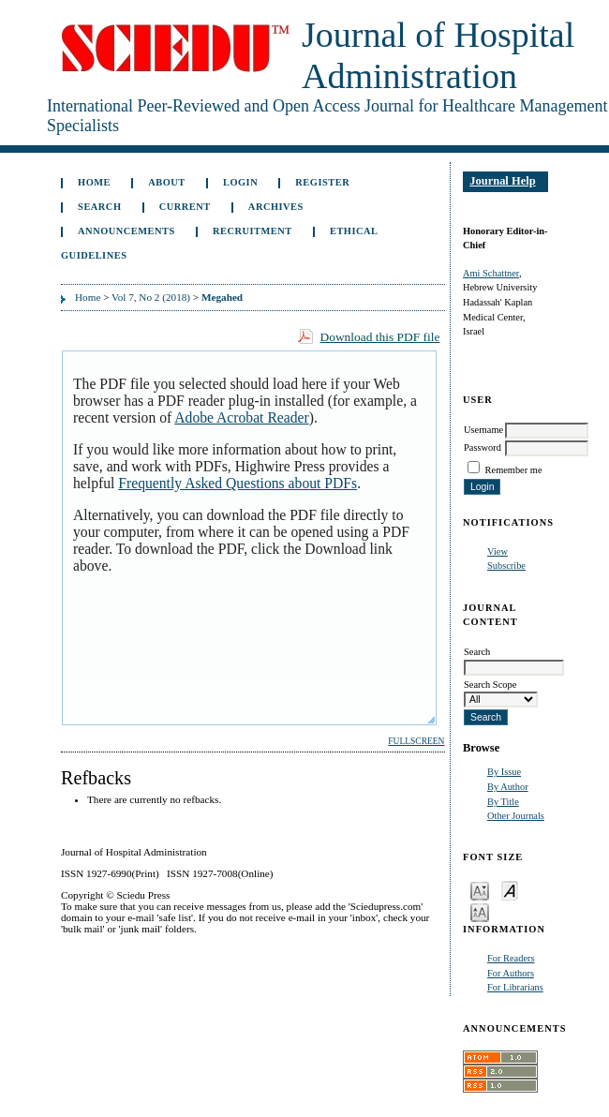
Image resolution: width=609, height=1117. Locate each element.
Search (99, 206)
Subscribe (506, 565)
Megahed (222, 297)
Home (94, 182)
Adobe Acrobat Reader (241, 417)
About (167, 182)
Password (482, 447)
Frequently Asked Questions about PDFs (237, 483)
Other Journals (515, 816)
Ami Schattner (491, 273)
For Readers (511, 958)
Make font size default (509, 890)
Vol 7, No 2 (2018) (150, 297)
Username (483, 429)
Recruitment (252, 231)
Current (185, 206)
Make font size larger (479, 911)
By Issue (504, 772)
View (497, 551)
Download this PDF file (379, 337)
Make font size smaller (479, 890)
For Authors (510, 973)
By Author (507, 787)
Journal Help (502, 180)
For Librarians (515, 987)
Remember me (513, 470)
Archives (276, 206)
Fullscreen (416, 741)
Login (240, 182)
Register (322, 182)
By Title (503, 802)
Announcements (126, 231)
